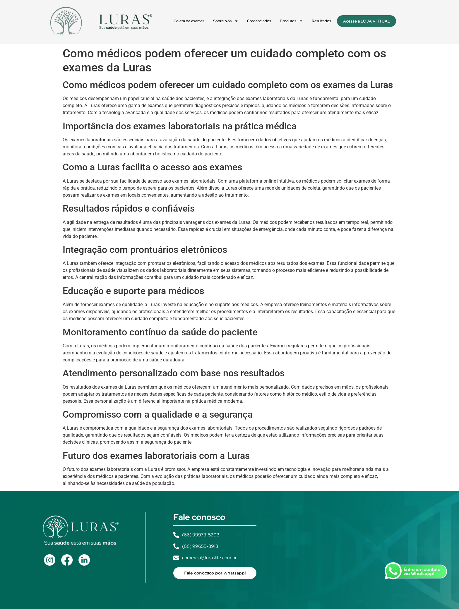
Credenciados (259, 20)
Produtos (291, 21)
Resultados (321, 20)
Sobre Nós (225, 21)
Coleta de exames (189, 20)
